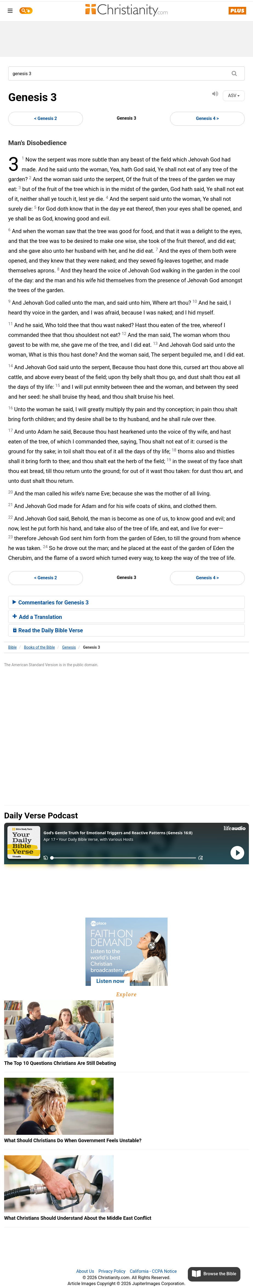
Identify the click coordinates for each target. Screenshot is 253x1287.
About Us (85, 1271)
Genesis (69, 647)
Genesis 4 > (207, 118)
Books (39, 647)
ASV (234, 95)
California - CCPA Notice (153, 1271)
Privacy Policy (112, 1271)
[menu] (10, 11)
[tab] (126, 602)
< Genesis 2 (45, 118)
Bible (12, 647)
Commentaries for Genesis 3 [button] (51, 602)
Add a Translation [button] (37, 617)
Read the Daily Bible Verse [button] (48, 630)
